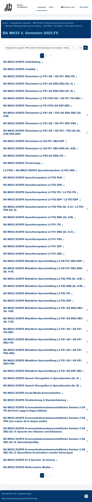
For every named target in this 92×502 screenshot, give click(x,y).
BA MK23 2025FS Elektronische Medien (27, 467)
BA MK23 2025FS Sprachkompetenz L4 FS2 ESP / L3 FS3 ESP (40, 200)
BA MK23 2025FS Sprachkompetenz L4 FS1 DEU (32, 254)
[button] (69, 7)
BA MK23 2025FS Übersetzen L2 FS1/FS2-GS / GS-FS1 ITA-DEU (41, 98)
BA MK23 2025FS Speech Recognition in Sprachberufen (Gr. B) (41, 386)
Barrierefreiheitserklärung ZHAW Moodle (19, 498)
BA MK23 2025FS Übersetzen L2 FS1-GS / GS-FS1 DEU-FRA (39, 123)
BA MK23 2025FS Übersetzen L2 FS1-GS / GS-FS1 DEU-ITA (39, 76)
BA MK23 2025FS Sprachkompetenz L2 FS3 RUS (32, 178)
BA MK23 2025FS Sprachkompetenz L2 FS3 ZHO (32, 185)
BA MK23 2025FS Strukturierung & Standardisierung (34, 400)
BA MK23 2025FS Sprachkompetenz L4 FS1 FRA (32, 239)
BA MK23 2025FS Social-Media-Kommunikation (32, 393)
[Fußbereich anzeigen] (86, 496)
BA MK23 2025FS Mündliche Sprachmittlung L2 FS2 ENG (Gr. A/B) (43, 286)
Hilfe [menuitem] (51, 7)
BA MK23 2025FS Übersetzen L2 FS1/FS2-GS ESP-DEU (36, 106)
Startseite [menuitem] (42, 7)
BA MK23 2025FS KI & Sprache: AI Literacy (29, 460)
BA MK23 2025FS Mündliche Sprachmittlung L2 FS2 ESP (37, 301)
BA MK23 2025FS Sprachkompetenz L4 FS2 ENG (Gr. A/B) (38, 217)
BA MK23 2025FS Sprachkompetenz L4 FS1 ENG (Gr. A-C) (38, 232)
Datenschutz (7, 493)
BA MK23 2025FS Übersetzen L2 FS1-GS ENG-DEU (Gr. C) (38, 84)
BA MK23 (48, 26)
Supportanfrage (22, 493)
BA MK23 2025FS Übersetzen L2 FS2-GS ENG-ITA (33, 156)
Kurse (5, 23)
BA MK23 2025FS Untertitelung (21, 62)
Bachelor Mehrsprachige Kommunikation (23, 26)
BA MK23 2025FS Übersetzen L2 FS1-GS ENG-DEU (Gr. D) (38, 91)
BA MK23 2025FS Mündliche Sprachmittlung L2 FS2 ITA (36, 293)
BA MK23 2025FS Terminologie (22, 163)
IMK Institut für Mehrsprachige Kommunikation (53, 23)
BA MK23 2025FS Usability (19, 69)
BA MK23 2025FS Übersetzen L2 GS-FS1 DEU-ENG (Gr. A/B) (39, 148)
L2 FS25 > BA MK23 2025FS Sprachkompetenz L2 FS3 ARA (39, 170)
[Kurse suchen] (81, 48)
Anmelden (84, 7)
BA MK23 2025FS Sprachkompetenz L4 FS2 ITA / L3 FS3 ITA (39, 192)
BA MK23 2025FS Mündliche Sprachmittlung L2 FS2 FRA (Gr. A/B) (42, 279)
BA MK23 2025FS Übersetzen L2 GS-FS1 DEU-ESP (33, 141)
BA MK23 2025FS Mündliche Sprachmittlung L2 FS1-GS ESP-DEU (42, 371)
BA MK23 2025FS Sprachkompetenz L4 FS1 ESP (32, 246)
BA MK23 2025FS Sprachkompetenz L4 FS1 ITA (32, 225)
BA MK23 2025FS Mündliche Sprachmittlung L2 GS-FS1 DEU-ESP (42, 261)
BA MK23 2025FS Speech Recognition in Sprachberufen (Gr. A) (41, 378)
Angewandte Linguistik (20, 23)
